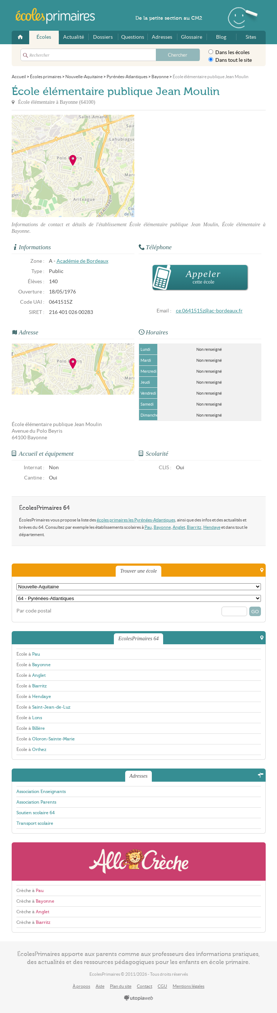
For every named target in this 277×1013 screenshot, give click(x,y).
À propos (81, 986)
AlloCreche (139, 861)
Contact (144, 986)
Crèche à (29, 890)
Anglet (179, 527)
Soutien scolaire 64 (35, 812)
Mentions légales (188, 986)
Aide (100, 986)
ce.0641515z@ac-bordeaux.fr (209, 311)
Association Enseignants (41, 791)
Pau (148, 527)
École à (28, 654)
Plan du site (120, 986)
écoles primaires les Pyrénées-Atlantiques (136, 519)
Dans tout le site (230, 60)
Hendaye (211, 527)
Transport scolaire (34, 823)
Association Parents (36, 802)
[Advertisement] (200, 166)
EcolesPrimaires (59, 16)
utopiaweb (139, 998)
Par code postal (33, 611)
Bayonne (162, 527)
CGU (162, 986)
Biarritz (194, 527)
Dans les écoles (229, 52)
